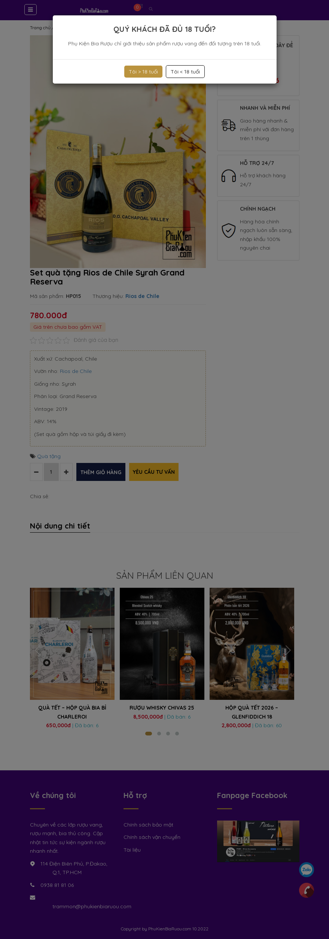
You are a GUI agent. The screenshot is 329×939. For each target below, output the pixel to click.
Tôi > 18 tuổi (143, 71)
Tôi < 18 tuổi (185, 71)
